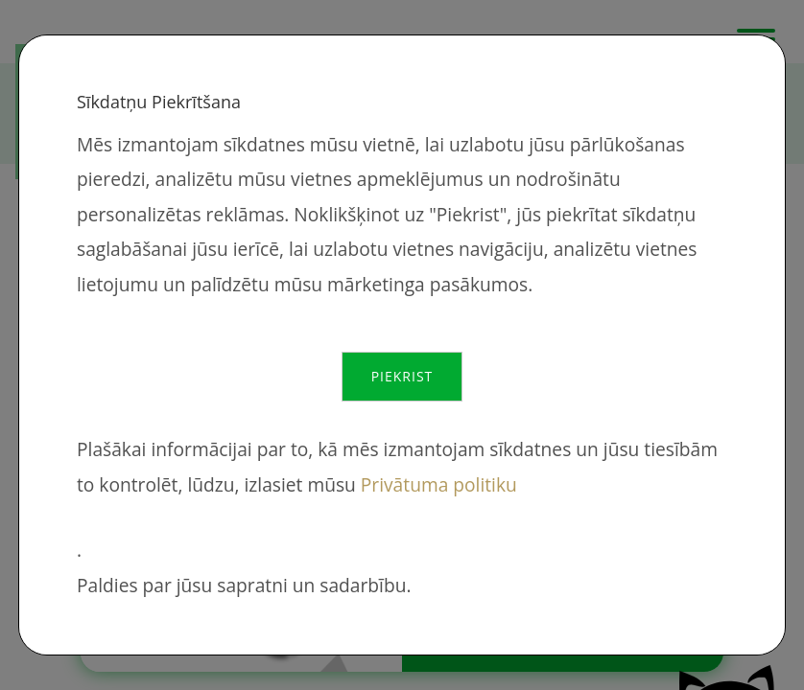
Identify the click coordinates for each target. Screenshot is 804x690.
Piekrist (402, 376)
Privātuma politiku (439, 484)
